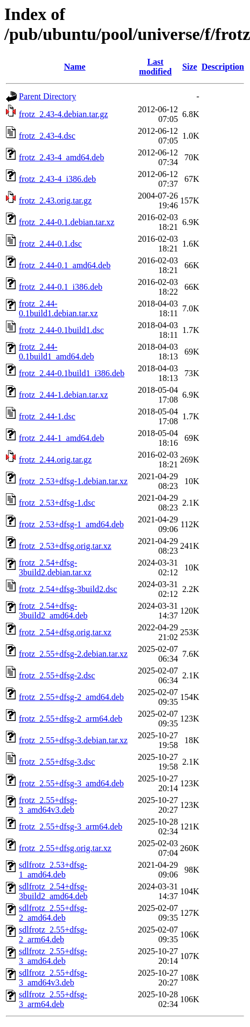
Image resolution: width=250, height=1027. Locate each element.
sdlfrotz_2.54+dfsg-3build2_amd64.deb (53, 891)
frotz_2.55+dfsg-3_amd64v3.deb (48, 804)
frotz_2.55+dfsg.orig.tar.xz (65, 848)
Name (75, 66)
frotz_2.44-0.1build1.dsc (61, 330)
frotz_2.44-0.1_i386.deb (60, 286)
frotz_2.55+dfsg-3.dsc (57, 761)
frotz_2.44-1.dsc (47, 416)
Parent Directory (47, 96)
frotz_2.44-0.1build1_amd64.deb (56, 351)
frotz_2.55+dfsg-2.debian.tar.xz (73, 653)
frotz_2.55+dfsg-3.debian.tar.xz (73, 740)
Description (223, 66)
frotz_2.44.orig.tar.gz (55, 459)
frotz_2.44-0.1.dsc (50, 243)
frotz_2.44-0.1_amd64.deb (64, 265)
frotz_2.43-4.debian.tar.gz (63, 114)
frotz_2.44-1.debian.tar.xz (63, 394)
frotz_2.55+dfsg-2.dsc (57, 675)
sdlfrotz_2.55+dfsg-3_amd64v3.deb (53, 977)
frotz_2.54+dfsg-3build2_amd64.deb (53, 610)
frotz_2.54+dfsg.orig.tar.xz (65, 632)
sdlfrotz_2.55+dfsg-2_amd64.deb (53, 912)
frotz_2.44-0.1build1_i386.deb (71, 373)
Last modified (155, 66)
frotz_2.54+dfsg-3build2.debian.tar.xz (55, 567)
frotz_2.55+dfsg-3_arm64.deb (70, 826)
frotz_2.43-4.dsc (47, 135)
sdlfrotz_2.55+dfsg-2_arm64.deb (53, 934)
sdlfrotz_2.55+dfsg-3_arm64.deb (53, 999)
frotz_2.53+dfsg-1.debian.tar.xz (73, 481)
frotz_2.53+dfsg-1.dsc (57, 502)
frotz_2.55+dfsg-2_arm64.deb (70, 718)
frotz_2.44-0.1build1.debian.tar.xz (58, 308)
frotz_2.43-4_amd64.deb (61, 157)
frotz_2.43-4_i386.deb (57, 178)
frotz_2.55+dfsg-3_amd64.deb (71, 783)
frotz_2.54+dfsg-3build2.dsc (68, 589)
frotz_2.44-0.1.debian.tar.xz (66, 222)
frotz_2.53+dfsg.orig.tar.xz (65, 545)
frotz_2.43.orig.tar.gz (55, 200)
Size (189, 66)
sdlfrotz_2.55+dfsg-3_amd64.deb (53, 956)
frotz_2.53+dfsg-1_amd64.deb (71, 524)
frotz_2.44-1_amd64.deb (61, 438)
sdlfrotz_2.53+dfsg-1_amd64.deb (53, 869)
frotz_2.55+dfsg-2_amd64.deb (71, 697)
